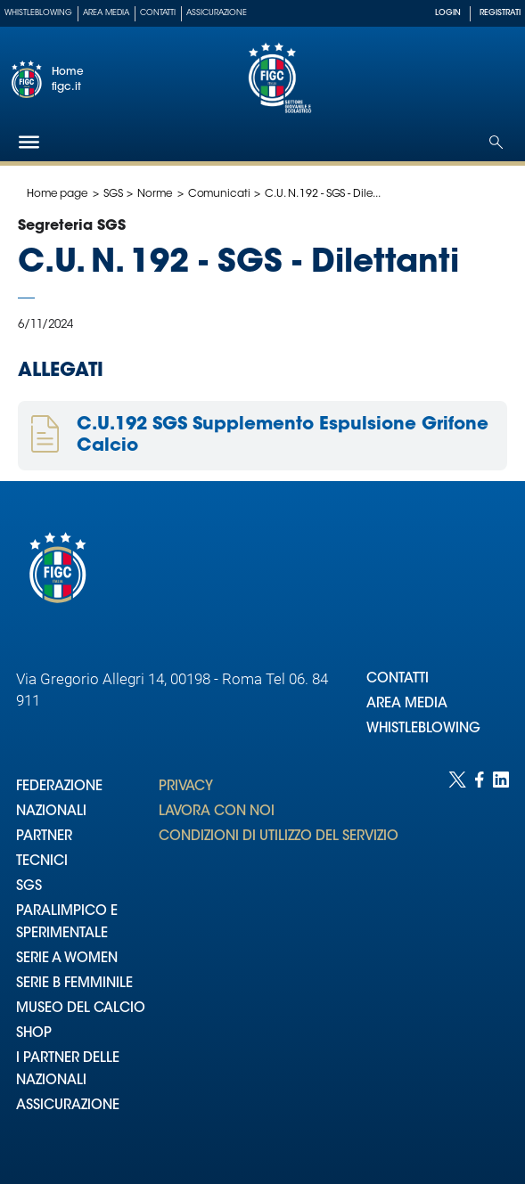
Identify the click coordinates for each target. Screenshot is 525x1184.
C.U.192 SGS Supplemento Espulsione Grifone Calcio (282, 435)
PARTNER (44, 837)
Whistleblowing (38, 13)
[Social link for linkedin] (501, 960)
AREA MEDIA (406, 704)
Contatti (158, 13)
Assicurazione (216, 13)
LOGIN (448, 13)
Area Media (106, 13)
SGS (113, 194)
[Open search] (496, 142)
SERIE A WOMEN (67, 959)
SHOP (34, 1034)
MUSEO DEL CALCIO (80, 1009)
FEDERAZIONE (59, 787)
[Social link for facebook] (479, 960)
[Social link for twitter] (457, 960)
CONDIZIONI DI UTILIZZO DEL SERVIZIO (278, 837)
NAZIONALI (51, 812)
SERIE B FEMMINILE (74, 984)
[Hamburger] (29, 142)
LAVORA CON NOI (217, 812)
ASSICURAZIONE (67, 1106)
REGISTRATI (500, 13)
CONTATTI (397, 679)
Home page (57, 194)
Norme (154, 194)
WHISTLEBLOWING (423, 729)
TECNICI (42, 862)
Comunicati (219, 194)
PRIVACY (186, 787)
